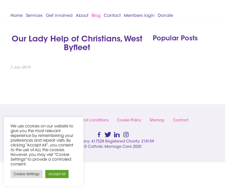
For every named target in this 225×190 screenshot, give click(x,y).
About (82, 15)
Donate (165, 15)
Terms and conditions (89, 120)
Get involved (59, 15)
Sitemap (157, 120)
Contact (112, 15)
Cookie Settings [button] (26, 174)
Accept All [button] (56, 174)
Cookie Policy (129, 120)
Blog (96, 15)
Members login (139, 15)
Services (34, 15)
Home (17, 15)
